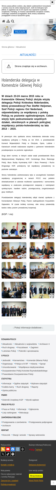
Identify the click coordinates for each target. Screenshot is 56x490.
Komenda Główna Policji (37, 360)
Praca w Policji (8, 404)
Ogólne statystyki (21, 383)
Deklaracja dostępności (37, 464)
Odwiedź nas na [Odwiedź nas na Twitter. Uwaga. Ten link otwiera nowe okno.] (3, 454)
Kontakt (5, 430)
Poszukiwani (22, 347)
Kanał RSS (3, 449)
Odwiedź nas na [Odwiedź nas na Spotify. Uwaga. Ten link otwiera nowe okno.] (13, 454)
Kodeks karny (8, 387)
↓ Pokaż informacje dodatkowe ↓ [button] (28, 327)
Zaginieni (34, 347)
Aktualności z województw (26, 344)
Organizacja (7, 364)
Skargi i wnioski (19, 435)
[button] (51, 21)
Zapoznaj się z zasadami (9, 480)
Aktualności (21, 47)
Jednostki (6, 360)
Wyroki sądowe (32, 400)
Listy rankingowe (9, 413)
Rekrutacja (23, 413)
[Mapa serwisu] (8, 21)
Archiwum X (45, 344)
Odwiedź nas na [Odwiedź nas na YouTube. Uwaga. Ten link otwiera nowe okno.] (8, 449)
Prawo (4, 395)
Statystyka (6, 378)
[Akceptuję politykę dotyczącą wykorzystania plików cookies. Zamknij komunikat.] (52, 2)
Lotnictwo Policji (9, 351)
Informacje (6, 383)
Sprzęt (42, 364)
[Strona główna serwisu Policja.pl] (3, 21)
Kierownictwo (18, 360)
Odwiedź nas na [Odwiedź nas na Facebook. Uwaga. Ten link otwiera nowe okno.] (13, 449)
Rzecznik (6, 435)
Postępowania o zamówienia (14, 422)
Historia (34, 364)
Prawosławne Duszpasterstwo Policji (17, 374)
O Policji (5, 355)
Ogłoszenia (34, 409)
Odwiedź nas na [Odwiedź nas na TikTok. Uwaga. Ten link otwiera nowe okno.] (8, 454)
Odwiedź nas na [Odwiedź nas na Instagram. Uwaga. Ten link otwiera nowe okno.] (17, 449)
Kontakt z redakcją (7, 464)
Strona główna (8, 47)
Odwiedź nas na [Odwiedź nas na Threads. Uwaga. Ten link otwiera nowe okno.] (22, 449)
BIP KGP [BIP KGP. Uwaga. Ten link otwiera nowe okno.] (39, 449)
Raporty (35, 387)
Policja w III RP (21, 364)
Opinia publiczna (9, 390)
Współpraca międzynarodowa (31, 367)
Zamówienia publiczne (11, 417)
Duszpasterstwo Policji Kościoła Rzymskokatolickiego (24, 371)
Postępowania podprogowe (40, 422)
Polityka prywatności (8, 484)
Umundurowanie (9, 367)
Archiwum (6, 426)
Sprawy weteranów (37, 435)
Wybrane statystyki (39, 383)
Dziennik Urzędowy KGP (12, 400)
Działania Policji (8, 339)
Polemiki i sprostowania (28, 351)
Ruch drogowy (8, 347)
